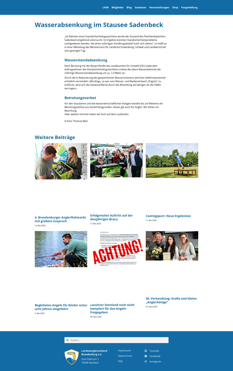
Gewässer (140, 7)
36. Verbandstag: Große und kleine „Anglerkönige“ (171, 300)
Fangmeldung (189, 7)
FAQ (120, 361)
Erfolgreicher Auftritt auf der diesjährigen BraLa (111, 217)
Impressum (124, 350)
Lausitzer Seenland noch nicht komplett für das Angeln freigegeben (112, 308)
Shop (175, 7)
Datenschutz (125, 355)
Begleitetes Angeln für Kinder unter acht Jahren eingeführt (61, 307)
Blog (129, 7)
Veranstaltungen (159, 7)
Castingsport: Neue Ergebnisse (168, 216)
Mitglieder (118, 7)
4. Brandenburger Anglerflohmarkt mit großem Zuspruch (60, 219)
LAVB (106, 7)
